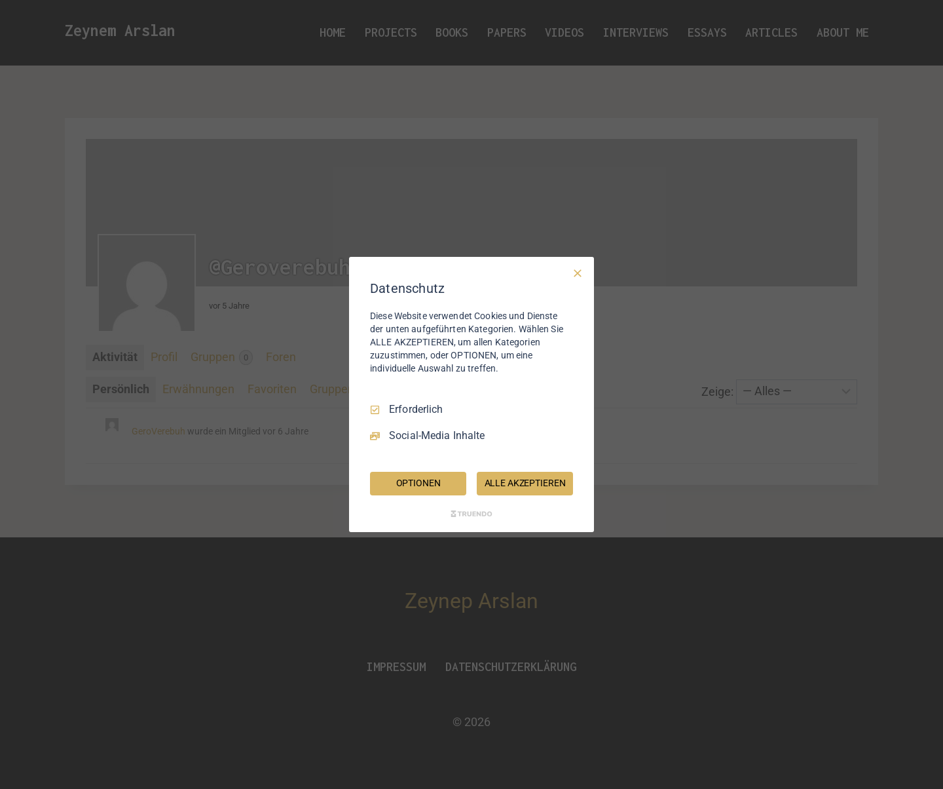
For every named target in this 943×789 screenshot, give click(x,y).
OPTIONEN (418, 483)
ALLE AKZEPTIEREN (525, 483)
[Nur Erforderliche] (577, 273)
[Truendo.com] (471, 514)
